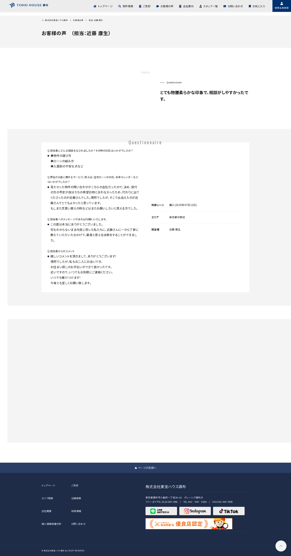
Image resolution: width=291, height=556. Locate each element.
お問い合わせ (233, 6)
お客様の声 (164, 6)
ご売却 (144, 6)
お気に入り (257, 6)
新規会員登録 (282, 5)
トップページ (103, 6)
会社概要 (46, 511)
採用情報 (76, 511)
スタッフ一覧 (209, 6)
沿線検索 (76, 498)
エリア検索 (47, 498)
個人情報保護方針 (51, 524)
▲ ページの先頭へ (145, 468)
